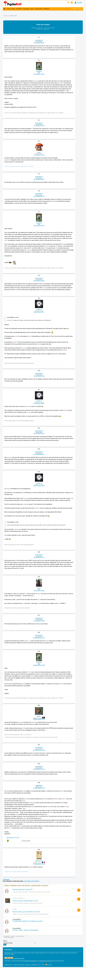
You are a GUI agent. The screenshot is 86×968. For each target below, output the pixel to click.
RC (21, 238)
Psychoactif (6, 936)
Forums (9, 8)
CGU (39, 964)
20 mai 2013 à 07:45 (39, 376)
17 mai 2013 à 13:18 (39, 155)
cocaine (61, 83)
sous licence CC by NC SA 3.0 (46, 960)
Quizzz (32, 8)
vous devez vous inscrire (31, 881)
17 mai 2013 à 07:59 (39, 125)
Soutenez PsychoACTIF (14, 958)
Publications (46, 8)
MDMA (56, 353)
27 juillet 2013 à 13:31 (39, 788)
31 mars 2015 (32, 903)
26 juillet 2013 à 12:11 (39, 769)
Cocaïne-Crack (13, 15)
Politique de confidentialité (31, 964)
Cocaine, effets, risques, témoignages (25, 930)
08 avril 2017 (32, 914)
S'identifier (73, 8)
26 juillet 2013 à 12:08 (39, 750)
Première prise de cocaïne (21, 889)
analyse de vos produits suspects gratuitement (16, 871)
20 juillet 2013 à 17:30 (39, 638)
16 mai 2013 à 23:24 (39, 74)
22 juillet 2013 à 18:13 (39, 719)
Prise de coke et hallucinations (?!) (24, 901)
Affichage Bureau (8, 964)
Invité (77, 2)
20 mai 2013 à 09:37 (39, 433)
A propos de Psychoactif (18, 964)
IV (9, 828)
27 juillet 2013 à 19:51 (39, 864)
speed (26, 640)
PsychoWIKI (19, 8)
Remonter (6, 879)
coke (35, 81)
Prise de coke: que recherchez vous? (25, 912)
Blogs (13, 8)
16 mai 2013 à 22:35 (39, 43)
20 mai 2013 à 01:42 (39, 196)
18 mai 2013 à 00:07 (39, 179)
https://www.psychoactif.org (30, 960)
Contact (43, 964)
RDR (62, 802)
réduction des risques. (9, 954)
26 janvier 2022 (32, 892)
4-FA (28, 672)
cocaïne (17, 336)
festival (53, 201)
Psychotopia (26, 8)
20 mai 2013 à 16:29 (39, 590)
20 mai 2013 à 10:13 (39, 557)
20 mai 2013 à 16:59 (39, 620)
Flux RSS (49, 964)
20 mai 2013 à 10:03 (39, 485)
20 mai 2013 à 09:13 (39, 403)
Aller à (19, 943)
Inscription (80, 8)
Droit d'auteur (7, 960)
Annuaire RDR (38, 8)
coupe (28, 412)
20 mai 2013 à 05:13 (39, 225)
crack (63, 798)
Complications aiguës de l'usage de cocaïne (27, 921)
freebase (55, 798)
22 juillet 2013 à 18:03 (39, 665)
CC (26, 593)
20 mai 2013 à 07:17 (39, 312)
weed (10, 566)
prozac (30, 336)
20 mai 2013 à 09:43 (39, 454)
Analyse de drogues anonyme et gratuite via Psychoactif (18, 166)
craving (67, 806)
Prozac (66, 410)
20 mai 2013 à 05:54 (39, 280)
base (60, 683)
